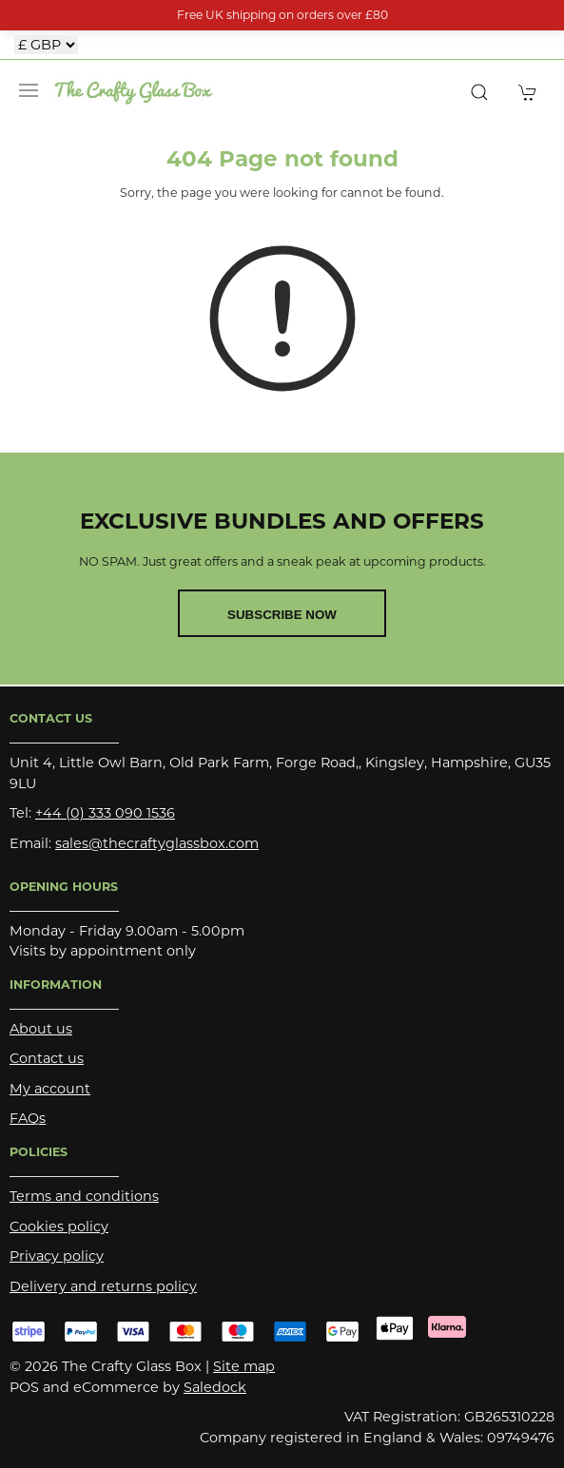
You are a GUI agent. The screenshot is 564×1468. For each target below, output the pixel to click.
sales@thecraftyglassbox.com (157, 843)
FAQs (28, 1118)
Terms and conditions (84, 1196)
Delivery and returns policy (103, 1286)
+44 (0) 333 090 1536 (105, 812)
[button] (28, 91)
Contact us (47, 1058)
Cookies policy (59, 1226)
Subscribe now (282, 615)
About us (41, 1028)
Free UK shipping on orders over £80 (282, 15)
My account (50, 1088)
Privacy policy (57, 1256)
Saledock (215, 1387)
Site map (244, 1366)
